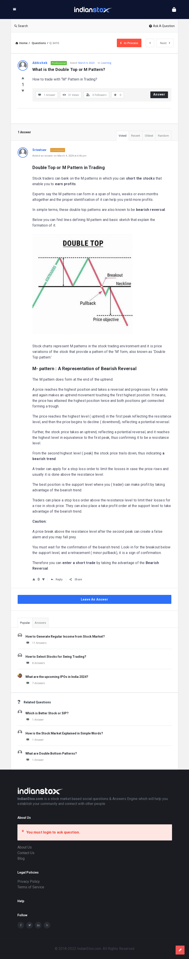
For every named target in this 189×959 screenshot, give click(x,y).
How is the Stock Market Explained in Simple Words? (64, 733)
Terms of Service (30, 887)
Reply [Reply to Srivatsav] (57, 579)
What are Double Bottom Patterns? (51, 753)
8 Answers (35, 663)
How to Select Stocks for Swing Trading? (55, 656)
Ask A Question (162, 26)
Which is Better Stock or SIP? (47, 713)
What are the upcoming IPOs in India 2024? (56, 677)
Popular (25, 622)
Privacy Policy (28, 881)
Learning (106, 62)
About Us (24, 847)
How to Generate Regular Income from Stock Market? (65, 636)
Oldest (149, 135)
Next (165, 43)
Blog (21, 858)
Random (163, 135)
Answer (159, 94)
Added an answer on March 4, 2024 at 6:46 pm (59, 155)
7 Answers (35, 683)
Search (21, 26)
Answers (40, 622)
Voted (122, 135)
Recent (135, 135)
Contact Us (25, 853)
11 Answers (35, 643)
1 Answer (34, 719)
